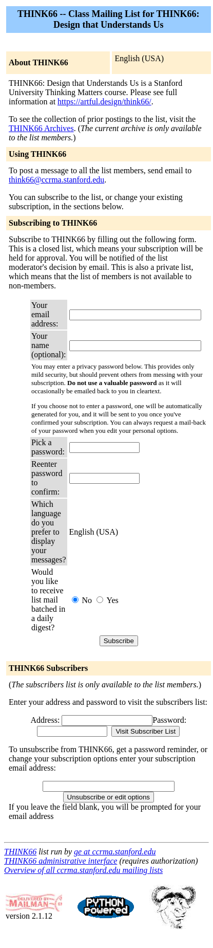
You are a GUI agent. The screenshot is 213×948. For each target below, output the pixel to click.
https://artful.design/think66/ (104, 101)
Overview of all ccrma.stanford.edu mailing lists (83, 870)
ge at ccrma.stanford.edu (115, 851)
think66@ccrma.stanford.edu (56, 179)
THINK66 (20, 851)
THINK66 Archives (41, 128)
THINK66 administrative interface (60, 860)
